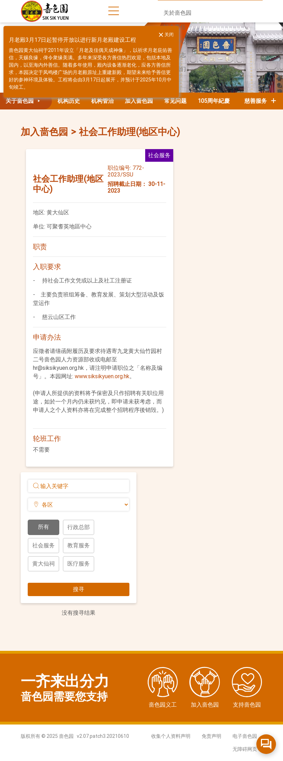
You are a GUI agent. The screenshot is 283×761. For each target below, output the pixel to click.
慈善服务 (260, 101)
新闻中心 (174, 41)
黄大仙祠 (43, 563)
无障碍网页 (245, 749)
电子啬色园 (245, 736)
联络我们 (174, 69)
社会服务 (43, 545)
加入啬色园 (139, 101)
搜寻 (78, 589)
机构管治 (102, 101)
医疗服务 (78, 563)
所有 (43, 526)
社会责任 (174, 27)
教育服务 (78, 545)
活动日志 (174, 55)
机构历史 (69, 101)
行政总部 (78, 527)
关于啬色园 (24, 101)
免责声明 (211, 736)
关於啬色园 (177, 12)
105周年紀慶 (214, 101)
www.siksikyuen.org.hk (102, 376)
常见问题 (175, 101)
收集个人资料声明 (170, 736)
